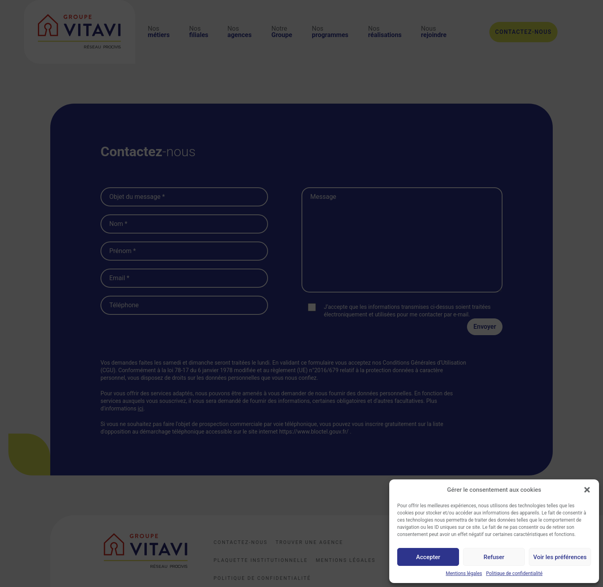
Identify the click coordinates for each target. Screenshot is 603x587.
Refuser (493, 557)
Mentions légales (464, 573)
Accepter (428, 557)
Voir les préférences (560, 557)
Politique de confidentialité (514, 573)
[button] (587, 490)
